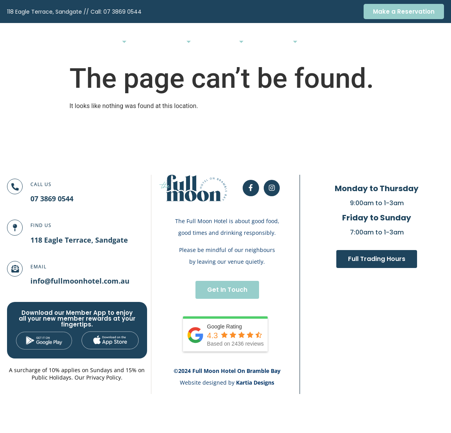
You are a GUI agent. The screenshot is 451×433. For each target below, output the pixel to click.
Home (120, 40)
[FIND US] (19, 232)
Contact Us (428, 40)
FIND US (49, 225)
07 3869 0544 (122, 12)
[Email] (19, 273)
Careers (394, 40)
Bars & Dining (161, 40)
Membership (358, 40)
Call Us (49, 184)
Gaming (285, 40)
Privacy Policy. (104, 377)
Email (47, 266)
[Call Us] (19, 191)
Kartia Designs (255, 382)
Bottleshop (319, 40)
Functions (207, 40)
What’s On (249, 40)
